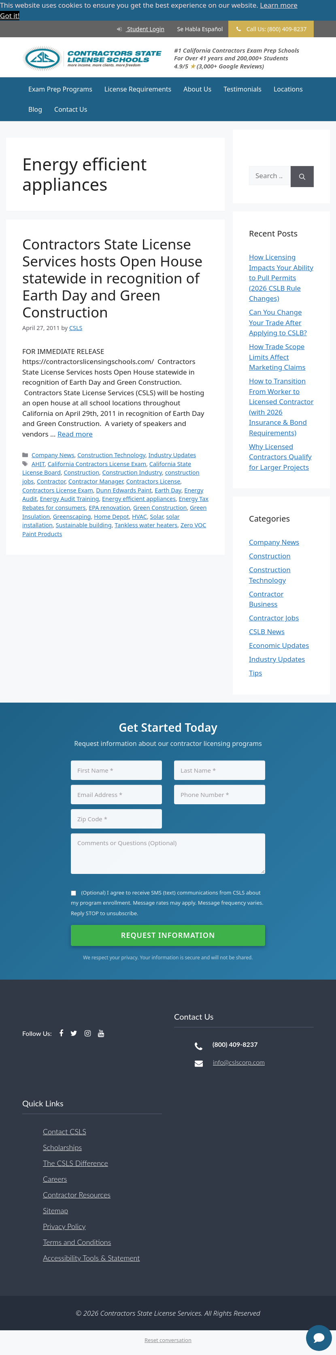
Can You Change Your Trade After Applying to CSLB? (278, 322)
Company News (53, 455)
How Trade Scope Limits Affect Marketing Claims (277, 357)
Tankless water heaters (146, 525)
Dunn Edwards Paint (123, 490)
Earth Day (168, 490)
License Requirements (137, 89)
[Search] (302, 176)
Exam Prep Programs (60, 89)
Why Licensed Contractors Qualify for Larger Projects (280, 457)
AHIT (38, 463)
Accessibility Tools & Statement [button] (91, 1257)
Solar (156, 516)
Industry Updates (172, 455)
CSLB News (267, 631)
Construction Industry (132, 472)
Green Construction (160, 507)
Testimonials (242, 89)
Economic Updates (279, 645)
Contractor (51, 481)
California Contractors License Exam (97, 463)
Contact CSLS (64, 1131)
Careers (55, 1178)
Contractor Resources (77, 1194)
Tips (255, 673)
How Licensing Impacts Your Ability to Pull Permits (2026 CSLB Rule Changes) (281, 277)
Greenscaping (72, 516)
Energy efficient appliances (139, 499)
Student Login (137, 29)
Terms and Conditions (77, 1241)
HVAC (139, 516)
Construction (81, 472)
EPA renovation (109, 507)
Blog (35, 109)
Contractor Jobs (274, 617)
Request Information (168, 935)
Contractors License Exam (57, 490)
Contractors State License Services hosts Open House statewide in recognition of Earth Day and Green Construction (112, 277)
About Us (197, 89)
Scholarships (62, 1146)
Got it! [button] (9, 15)
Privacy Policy (64, 1225)
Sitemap (55, 1210)
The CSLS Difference (75, 1162)
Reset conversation (168, 1340)
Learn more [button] (278, 5)
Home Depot (111, 516)
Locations (288, 89)
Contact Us (70, 109)
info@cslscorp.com (239, 1062)
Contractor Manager (95, 481)
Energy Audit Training (69, 499)
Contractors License (153, 481)
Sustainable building (84, 525)
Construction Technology (111, 455)
